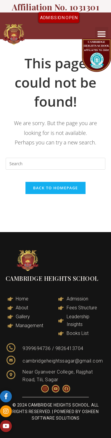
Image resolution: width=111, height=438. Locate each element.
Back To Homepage (55, 187)
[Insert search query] (56, 164)
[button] (101, 33)
